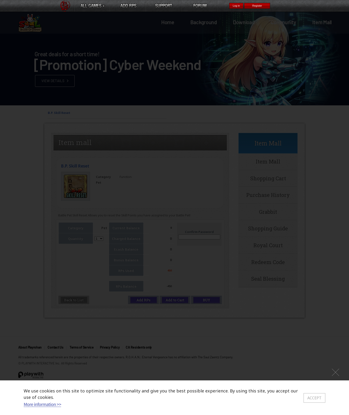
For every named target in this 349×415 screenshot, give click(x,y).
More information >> (42, 404)
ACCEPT (314, 398)
